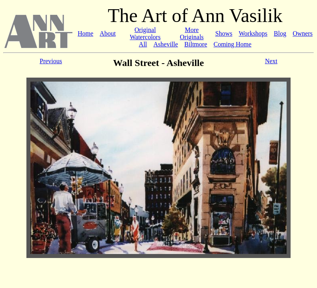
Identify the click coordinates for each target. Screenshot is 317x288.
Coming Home (233, 44)
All (143, 44)
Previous (51, 61)
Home (85, 33)
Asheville (165, 44)
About (108, 33)
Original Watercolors (145, 33)
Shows (224, 33)
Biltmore (196, 44)
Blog (280, 33)
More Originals (192, 33)
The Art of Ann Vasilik (195, 15)
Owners (303, 33)
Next (271, 61)
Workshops (253, 33)
